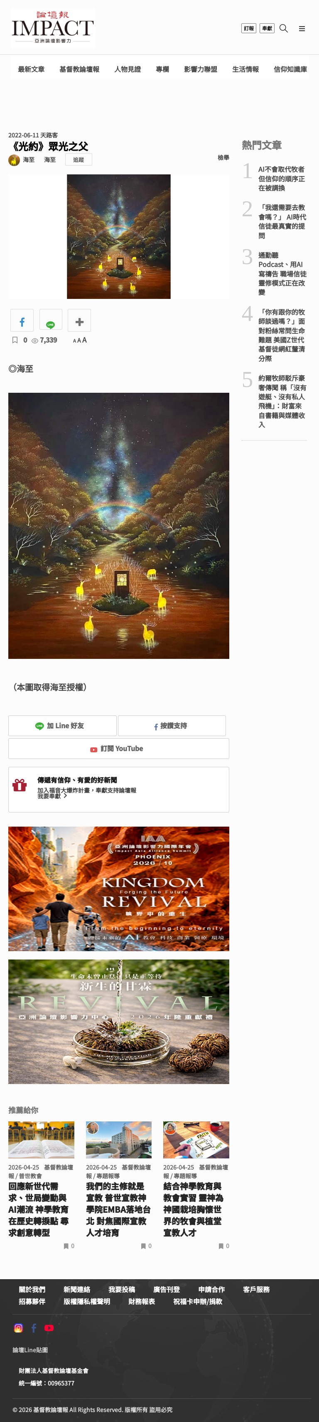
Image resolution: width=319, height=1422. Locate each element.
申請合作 (211, 1289)
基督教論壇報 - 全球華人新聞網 (52, 28)
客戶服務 (256, 1289)
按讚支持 (171, 725)
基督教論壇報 (79, 69)
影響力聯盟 (200, 69)
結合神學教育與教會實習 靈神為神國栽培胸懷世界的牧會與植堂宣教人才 (193, 1209)
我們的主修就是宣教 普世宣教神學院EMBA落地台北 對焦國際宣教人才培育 (118, 1209)
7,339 (44, 340)
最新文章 (31, 69)
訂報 (249, 28)
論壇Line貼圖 (30, 1350)
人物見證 (127, 69)
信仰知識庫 (290, 69)
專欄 (162, 69)
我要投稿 (121, 1289)
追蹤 (78, 160)
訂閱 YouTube (116, 748)
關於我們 (32, 1289)
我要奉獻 (53, 796)
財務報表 (141, 1301)
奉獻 (267, 28)
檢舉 (223, 157)
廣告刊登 (166, 1289)
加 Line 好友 (59, 725)
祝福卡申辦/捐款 (197, 1301)
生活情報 (245, 69)
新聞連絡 (77, 1289)
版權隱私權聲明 (87, 1301)
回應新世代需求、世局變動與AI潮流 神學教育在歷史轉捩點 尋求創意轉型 (38, 1209)
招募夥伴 (32, 1301)
